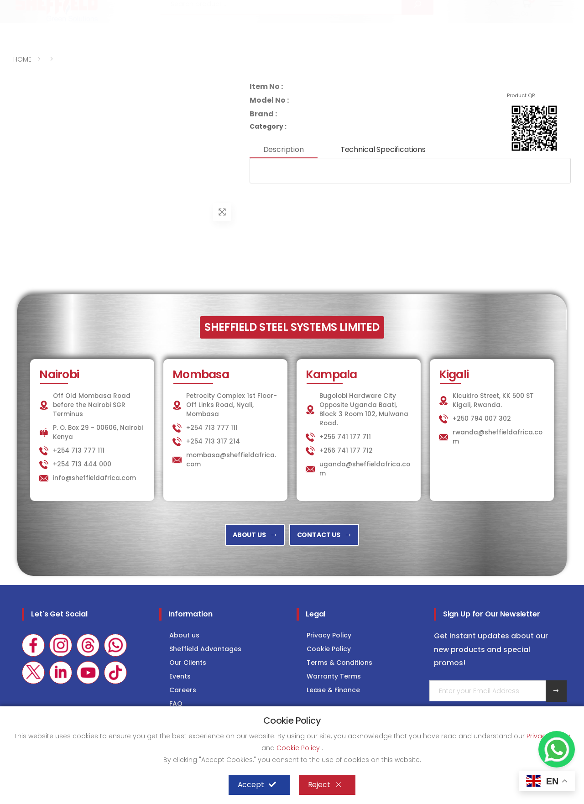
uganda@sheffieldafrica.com (364, 469)
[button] (494, 31)
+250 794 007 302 (482, 418)
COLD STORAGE (476, 7)
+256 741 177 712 (346, 450)
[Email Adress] (487, 690)
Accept (257, 784)
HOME (22, 59)
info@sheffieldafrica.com (126, 8)
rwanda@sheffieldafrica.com (497, 437)
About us (184, 635)
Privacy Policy (329, 635)
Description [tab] (283, 149)
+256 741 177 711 (345, 437)
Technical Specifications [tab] (383, 149)
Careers (182, 689)
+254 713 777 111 (40, 8)
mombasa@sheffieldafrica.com (231, 460)
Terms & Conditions (339, 662)
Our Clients (187, 662)
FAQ (175, 703)
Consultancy (543, 7)
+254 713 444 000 (82, 464)
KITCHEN (369, 7)
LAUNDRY (418, 7)
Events (180, 676)
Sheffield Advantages (205, 648)
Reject (325, 784)
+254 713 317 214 (213, 441)
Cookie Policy (329, 648)
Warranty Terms (334, 676)
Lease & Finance (333, 689)
